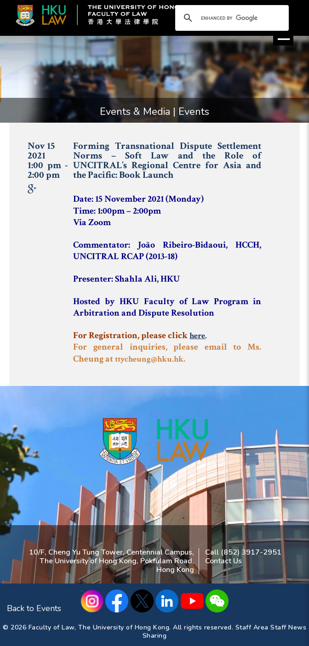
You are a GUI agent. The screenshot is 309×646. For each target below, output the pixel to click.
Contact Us (223, 561)
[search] (230, 18)
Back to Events (34, 608)
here (197, 335)
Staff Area (252, 627)
